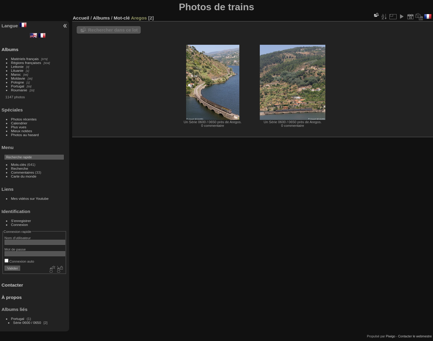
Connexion (19, 225)
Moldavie (18, 78)
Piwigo (390, 336)
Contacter (12, 285)
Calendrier (19, 123)
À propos (12, 297)
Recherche (19, 168)
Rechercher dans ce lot (113, 29)
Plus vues (18, 127)
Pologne (17, 82)
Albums (10, 49)
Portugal (17, 86)
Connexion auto (19, 261)
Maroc (16, 74)
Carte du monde (23, 176)
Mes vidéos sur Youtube (30, 198)
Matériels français (25, 59)
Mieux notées (21, 131)
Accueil (81, 17)
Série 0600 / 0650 (27, 322)
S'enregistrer (21, 221)
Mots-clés (18, 164)
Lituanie (17, 70)
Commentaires (22, 172)
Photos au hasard (25, 135)
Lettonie (17, 67)
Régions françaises (26, 63)
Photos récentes (24, 119)
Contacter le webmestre (415, 336)
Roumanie (19, 90)
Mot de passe (15, 249)
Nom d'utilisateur (18, 238)
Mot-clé (122, 17)
